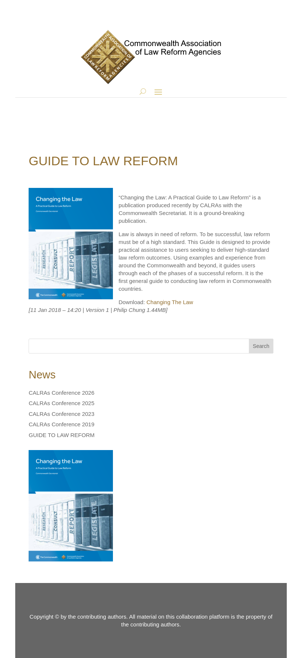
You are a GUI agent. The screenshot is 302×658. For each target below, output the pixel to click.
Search (261, 346)
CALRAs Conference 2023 (61, 414)
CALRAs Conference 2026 (61, 393)
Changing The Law (169, 302)
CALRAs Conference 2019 (61, 424)
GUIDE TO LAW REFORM (61, 435)
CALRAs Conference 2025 (61, 403)
